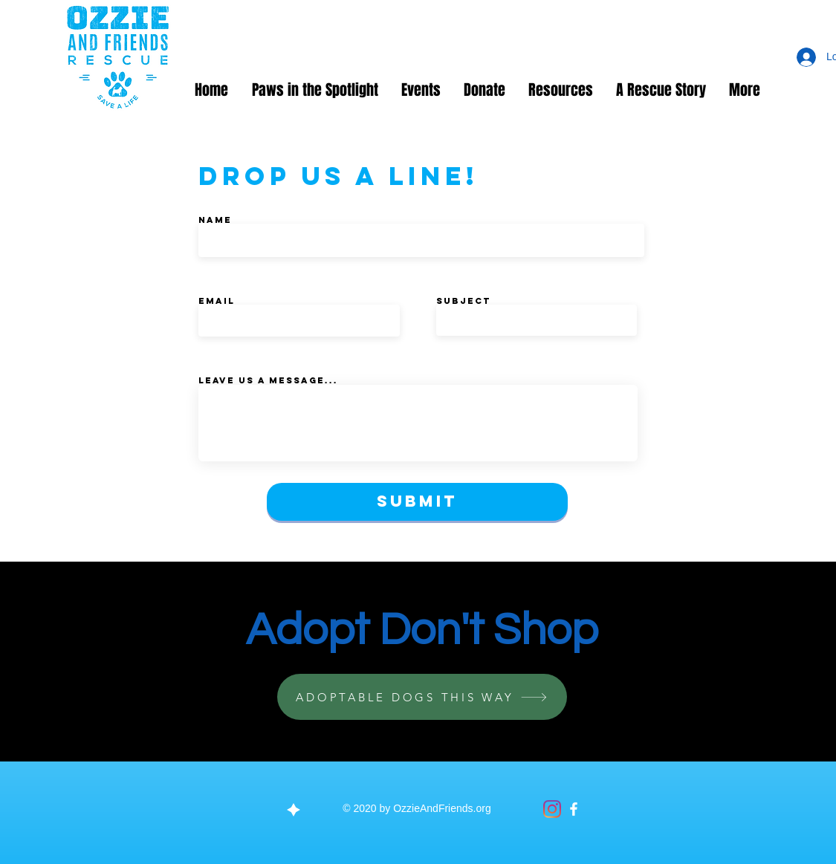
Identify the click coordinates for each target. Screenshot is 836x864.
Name (215, 220)
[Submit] (417, 502)
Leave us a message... (268, 380)
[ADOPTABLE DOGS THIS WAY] (422, 697)
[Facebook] (574, 809)
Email (216, 301)
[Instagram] (552, 809)
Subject (463, 301)
